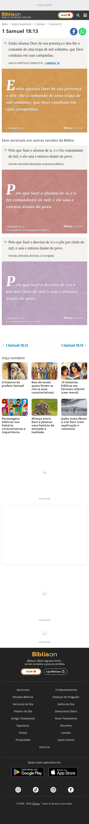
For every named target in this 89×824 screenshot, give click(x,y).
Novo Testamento (66, 718)
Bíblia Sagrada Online (16, 15)
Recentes (66, 725)
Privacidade (23, 740)
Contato (66, 732)
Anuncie (44, 747)
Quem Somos (66, 740)
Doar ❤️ (31, 671)
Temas (23, 732)
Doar (65, 15)
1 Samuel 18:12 (15, 345)
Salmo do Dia (66, 704)
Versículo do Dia (23, 704)
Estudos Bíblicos (23, 697)
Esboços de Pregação (66, 697)
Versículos (23, 690)
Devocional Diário (66, 711)
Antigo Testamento (23, 718)
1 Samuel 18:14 (74, 345)
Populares (23, 725)
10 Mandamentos (66, 690)
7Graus (36, 803)
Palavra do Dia (23, 711)
